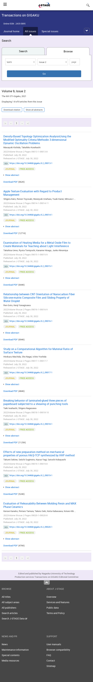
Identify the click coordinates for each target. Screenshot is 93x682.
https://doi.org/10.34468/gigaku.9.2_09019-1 (30, 475)
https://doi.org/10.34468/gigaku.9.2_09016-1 (30, 321)
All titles (6, 596)
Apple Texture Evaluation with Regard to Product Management (32, 193)
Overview (51, 596)
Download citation (12, 109)
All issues (30, 31)
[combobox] (20, 62)
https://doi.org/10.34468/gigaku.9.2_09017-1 (30, 372)
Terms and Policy (55, 613)
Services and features (57, 602)
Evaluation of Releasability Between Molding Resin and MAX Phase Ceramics (39, 505)
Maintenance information (15, 649)
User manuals (53, 644)
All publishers (9, 607)
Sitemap (50, 666)
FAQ (48, 655)
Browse (68, 51)
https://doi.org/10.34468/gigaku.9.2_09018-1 (30, 423)
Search (23, 51)
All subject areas (10, 602)
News (5, 644)
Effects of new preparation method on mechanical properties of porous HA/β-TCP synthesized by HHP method (39, 453)
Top (47, 582)
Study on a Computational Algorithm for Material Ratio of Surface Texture (38, 350)
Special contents (10, 655)
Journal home (11, 31)
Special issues (50, 31)
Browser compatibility (58, 649)
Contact (50, 660)
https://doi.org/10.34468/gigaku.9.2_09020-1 (30, 526)
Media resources (10, 660)
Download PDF (10, 181)
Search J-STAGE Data (14, 618)
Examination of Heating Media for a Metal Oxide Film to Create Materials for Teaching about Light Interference (37, 244)
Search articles (10, 613)
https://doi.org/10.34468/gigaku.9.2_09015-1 (30, 266)
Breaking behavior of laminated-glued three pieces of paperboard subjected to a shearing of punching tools (35, 402)
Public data (52, 607)
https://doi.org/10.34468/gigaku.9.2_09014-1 (30, 214)
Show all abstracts (34, 109)
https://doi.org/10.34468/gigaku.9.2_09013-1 (30, 163)
